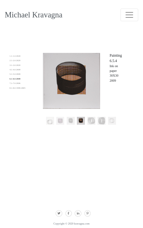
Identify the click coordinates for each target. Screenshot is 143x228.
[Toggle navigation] (129, 15)
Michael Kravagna (33, 14)
